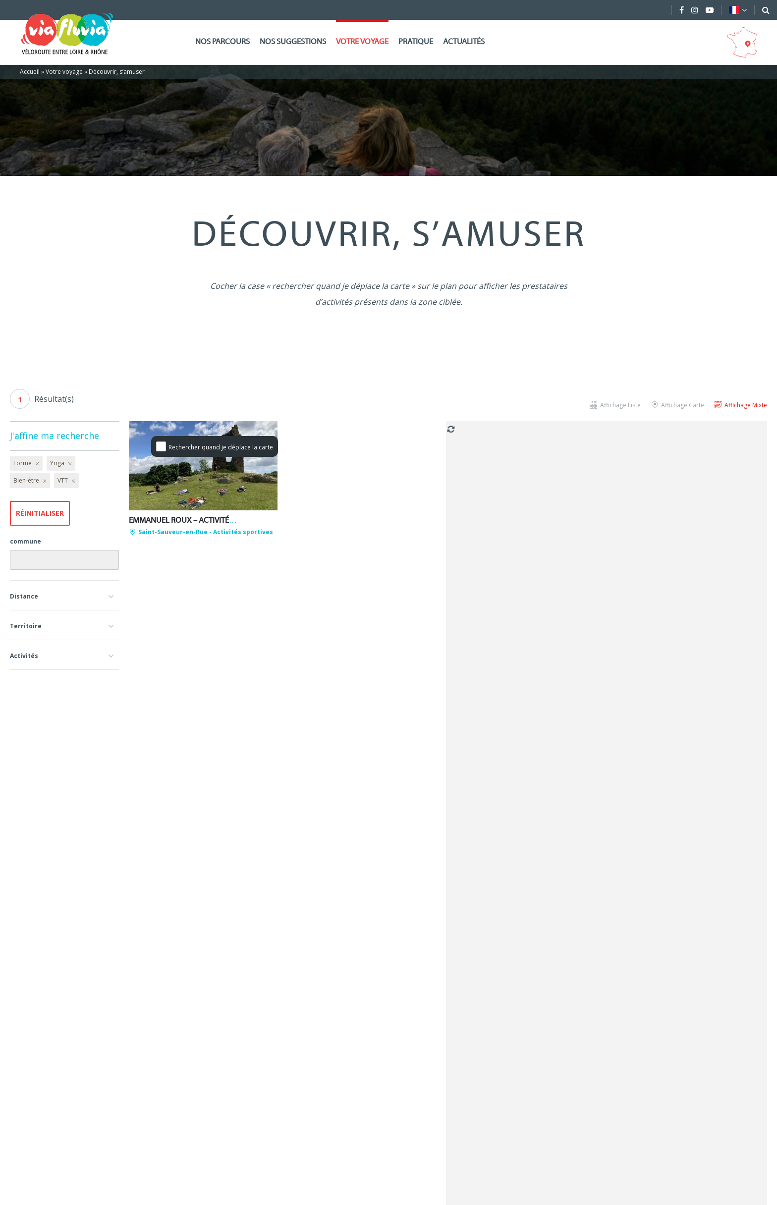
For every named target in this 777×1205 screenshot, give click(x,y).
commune (25, 541)
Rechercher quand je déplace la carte (220, 447)
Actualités (464, 42)
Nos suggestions (293, 42)
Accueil (30, 71)
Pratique (415, 42)
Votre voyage (362, 42)
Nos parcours (222, 42)
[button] (64, 595)
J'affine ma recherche (54, 435)
